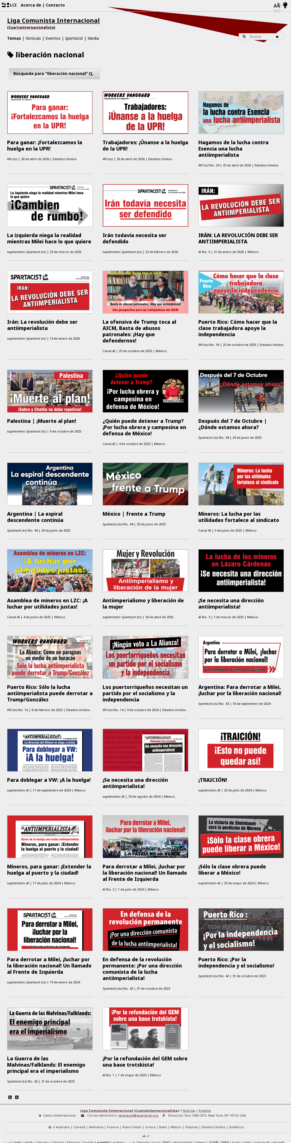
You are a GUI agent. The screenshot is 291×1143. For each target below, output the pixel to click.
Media (93, 38)
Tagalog (12, 1100)
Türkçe (25, 1100)
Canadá (79, 1080)
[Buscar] (278, 37)
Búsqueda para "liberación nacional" (54, 74)
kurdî (236, 1096)
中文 (50, 1100)
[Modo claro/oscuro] (285, 5)
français (143, 1096)
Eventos (53, 38)
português (261, 1096)
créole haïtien (182, 1096)
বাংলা (17, 1096)
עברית (156, 1096)
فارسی (131, 1096)
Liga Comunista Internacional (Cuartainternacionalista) (129, 1063)
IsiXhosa (39, 1100)
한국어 (225, 1095)
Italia (163, 1080)
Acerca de (31, 5)
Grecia (150, 1080)
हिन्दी (166, 1096)
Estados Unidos (213, 1080)
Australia (63, 1080)
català (28, 1096)
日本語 (213, 1095)
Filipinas (191, 1080)
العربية (7, 1096)
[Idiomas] (277, 5)
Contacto (55, 5)
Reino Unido (132, 1080)
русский (278, 1096)
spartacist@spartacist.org (138, 1068)
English (88, 1095)
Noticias (33, 38)
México (176, 1080)
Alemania (96, 1080)
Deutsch (58, 1096)
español (103, 1096)
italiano (200, 1096)
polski (247, 1096)
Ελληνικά (73, 1096)
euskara (118, 1096)
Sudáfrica (236, 1080)
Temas (14, 38)
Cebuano (42, 1096)
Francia (113, 1080)
